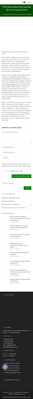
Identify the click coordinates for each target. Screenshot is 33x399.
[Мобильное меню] (28, 2)
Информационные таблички (12, 368)
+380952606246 (6, 79)
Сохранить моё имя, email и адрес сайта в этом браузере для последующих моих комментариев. (16, 165)
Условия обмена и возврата (21, 392)
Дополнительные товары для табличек (14, 207)
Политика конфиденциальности (16, 394)
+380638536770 (11, 345)
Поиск (27, 188)
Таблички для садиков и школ (12, 372)
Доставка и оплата (7, 392)
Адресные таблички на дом (12, 363)
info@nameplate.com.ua (12, 85)
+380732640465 (16, 79)
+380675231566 (20, 77)
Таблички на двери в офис (11, 370)
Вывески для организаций (11, 365)
